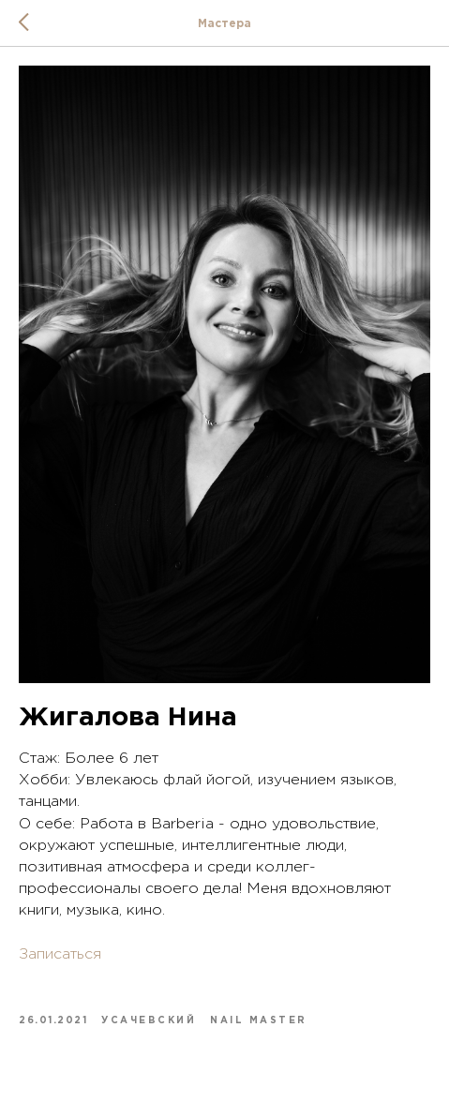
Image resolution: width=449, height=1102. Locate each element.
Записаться (60, 954)
